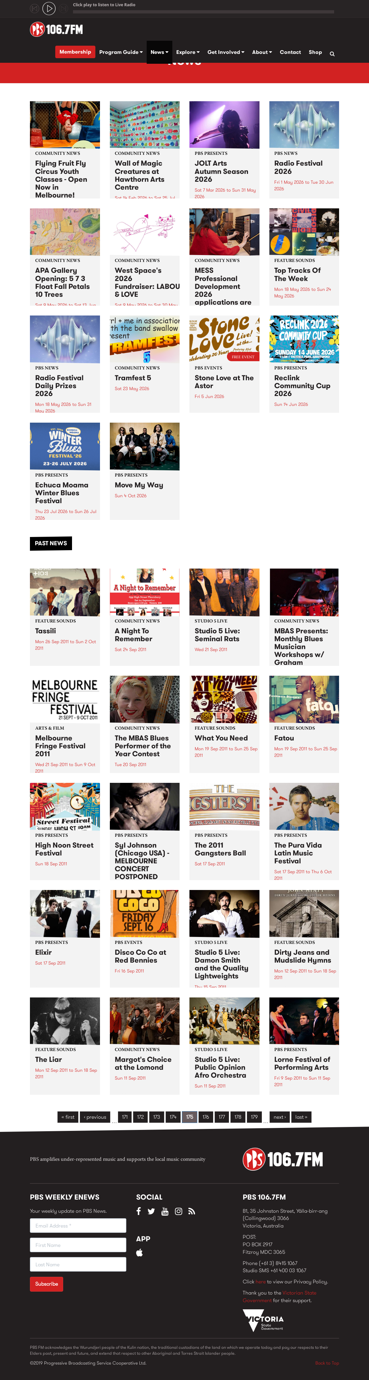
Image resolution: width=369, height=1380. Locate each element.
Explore (188, 52)
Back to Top (327, 1363)
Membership (75, 52)
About (262, 52)
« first (68, 1117)
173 (156, 1117)
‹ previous (95, 1117)
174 (173, 1117)
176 (206, 1117)
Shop (315, 52)
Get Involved (226, 52)
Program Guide (121, 52)
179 (254, 1117)
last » (301, 1117)
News (159, 52)
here (261, 1281)
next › (280, 1117)
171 (125, 1117)
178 (237, 1117)
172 (140, 1117)
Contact (290, 52)
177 (222, 1117)
